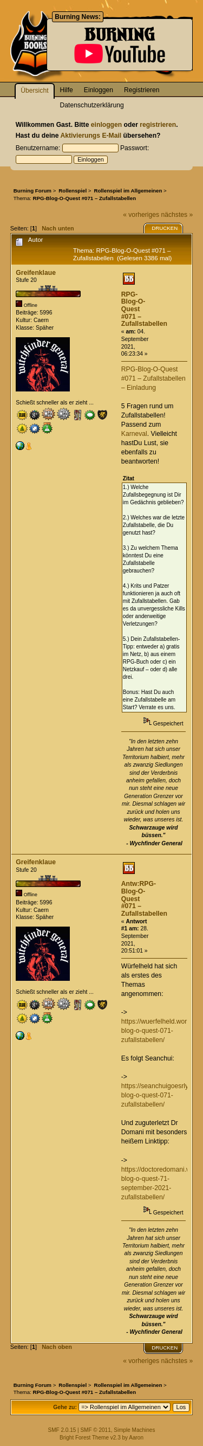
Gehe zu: (65, 1407)
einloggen (106, 124)
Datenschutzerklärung (92, 105)
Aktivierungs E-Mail (90, 135)
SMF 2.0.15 (62, 1430)
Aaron (136, 1438)
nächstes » (177, 214)
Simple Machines (134, 1430)
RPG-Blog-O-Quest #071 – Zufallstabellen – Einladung (153, 378)
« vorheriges (141, 214)
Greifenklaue (36, 273)
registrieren (158, 124)
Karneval (134, 434)
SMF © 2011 (95, 1430)
